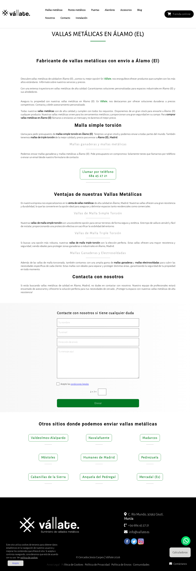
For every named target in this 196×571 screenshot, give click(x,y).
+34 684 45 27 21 (136, 525)
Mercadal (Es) (149, 477)
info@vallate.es (136, 532)
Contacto (65, 18)
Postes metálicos (77, 10)
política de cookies (29, 557)
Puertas (95, 10)
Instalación (81, 18)
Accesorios (126, 10)
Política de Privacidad (97, 564)
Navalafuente (99, 438)
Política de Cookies (72, 564)
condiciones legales (80, 384)
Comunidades (141, 564)
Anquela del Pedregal (99, 477)
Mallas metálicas (53, 10)
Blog (139, 10)
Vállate (107, 78)
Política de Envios (121, 564)
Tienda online (179, 14)
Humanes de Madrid (99, 457)
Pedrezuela (149, 457)
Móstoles (48, 457)
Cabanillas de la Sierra (48, 477)
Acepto (15, 563)
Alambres (110, 10)
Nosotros (50, 18)
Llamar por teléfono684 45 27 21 (98, 173)
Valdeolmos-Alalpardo (48, 438)
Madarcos (149, 438)
